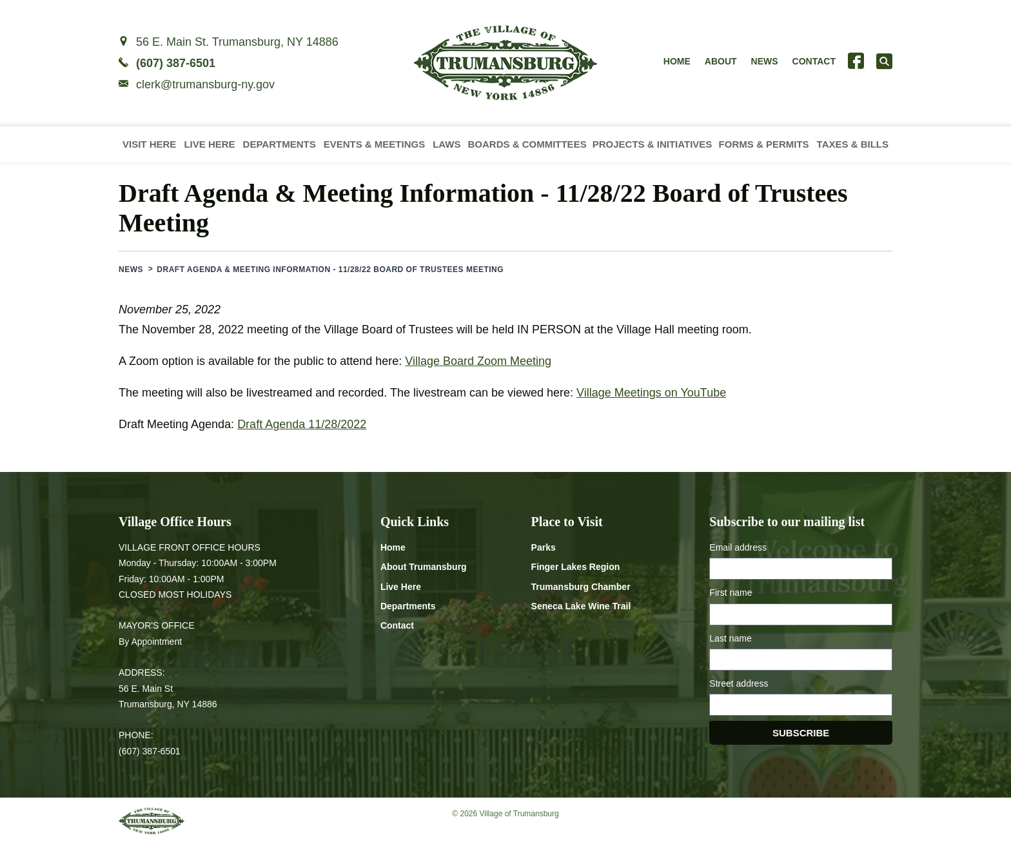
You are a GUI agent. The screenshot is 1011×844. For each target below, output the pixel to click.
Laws (446, 144)
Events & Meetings (375, 144)
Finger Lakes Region (575, 567)
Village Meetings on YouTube (651, 392)
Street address (738, 683)
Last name (730, 638)
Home (677, 61)
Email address (738, 547)
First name (730, 592)
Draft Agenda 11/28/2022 (301, 424)
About (721, 61)
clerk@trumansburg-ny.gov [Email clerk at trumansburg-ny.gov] (205, 84)
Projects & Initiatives (652, 144)
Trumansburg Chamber (581, 587)
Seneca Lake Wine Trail (581, 606)
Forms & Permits (764, 144)
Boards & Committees (526, 144)
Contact (814, 61)
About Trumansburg (423, 567)
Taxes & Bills (852, 144)
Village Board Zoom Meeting (478, 361)
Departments (279, 144)
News (764, 61)
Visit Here (149, 144)
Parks (543, 547)
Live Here (209, 144)
